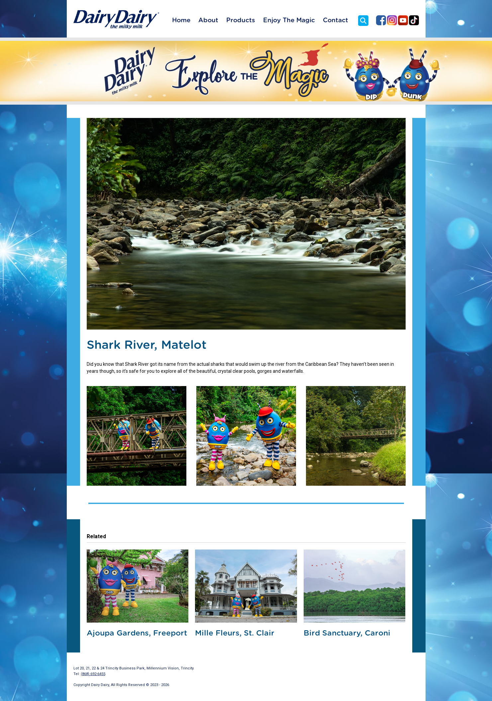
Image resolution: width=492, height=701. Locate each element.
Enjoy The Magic (289, 20)
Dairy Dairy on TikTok (414, 20)
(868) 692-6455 (93, 674)
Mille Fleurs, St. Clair (234, 633)
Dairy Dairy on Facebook (381, 20)
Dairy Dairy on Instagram (392, 20)
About (208, 20)
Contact (335, 20)
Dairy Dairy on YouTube (403, 20)
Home (181, 20)
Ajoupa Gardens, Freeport (137, 633)
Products (240, 20)
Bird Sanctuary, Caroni (347, 633)
